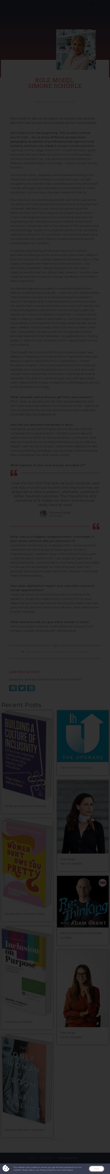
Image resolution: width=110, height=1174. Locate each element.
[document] (55, 587)
